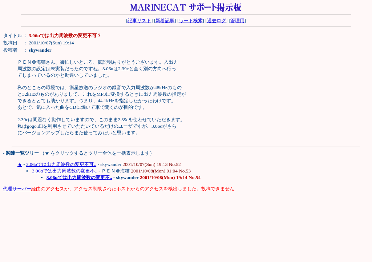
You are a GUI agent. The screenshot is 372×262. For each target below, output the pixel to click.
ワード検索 (191, 20)
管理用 (237, 20)
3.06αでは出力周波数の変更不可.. (61, 164)
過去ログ (216, 20)
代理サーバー (17, 188)
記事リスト (139, 20)
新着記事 (164, 20)
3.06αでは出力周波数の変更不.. (64, 171)
